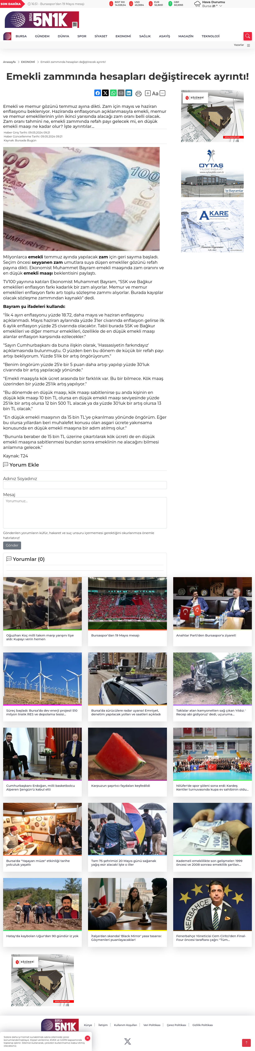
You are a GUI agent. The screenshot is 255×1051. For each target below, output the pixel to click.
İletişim (103, 1025)
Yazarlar (239, 44)
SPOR (81, 36)
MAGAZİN (185, 36)
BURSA (21, 36)
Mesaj (9, 494)
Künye (88, 1025)
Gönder (12, 546)
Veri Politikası (152, 1025)
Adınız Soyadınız (20, 478)
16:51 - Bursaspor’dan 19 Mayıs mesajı (56, 4)
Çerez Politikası (176, 1025)
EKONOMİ (123, 36)
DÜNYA (63, 36)
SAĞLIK (145, 36)
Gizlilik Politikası (202, 1025)
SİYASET (101, 36)
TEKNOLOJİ (211, 36)
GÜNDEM (42, 36)
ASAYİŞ (164, 36)
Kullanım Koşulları (125, 1025)
